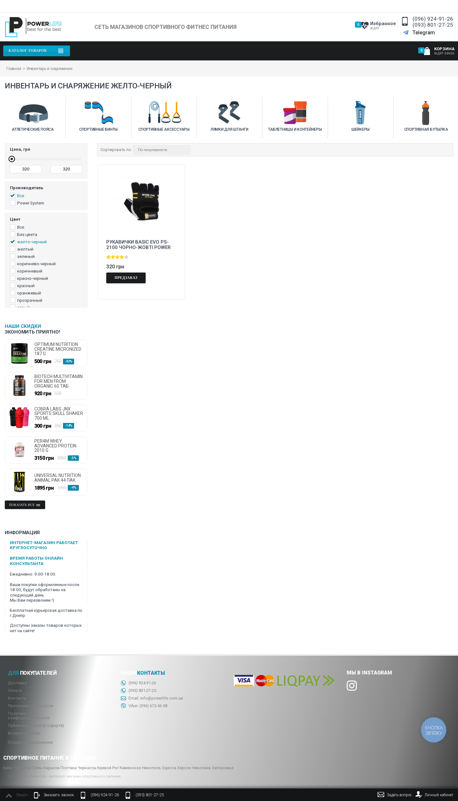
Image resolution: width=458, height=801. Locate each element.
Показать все (25, 505)
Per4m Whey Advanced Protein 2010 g (55, 446)
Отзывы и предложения (30, 742)
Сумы (37, 767)
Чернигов (22, 767)
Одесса (169, 767)
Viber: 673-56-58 (144, 706)
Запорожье (222, 767)
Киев (7, 767)
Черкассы (87, 767)
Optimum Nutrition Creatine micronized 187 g (57, 349)
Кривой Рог (108, 767)
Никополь (151, 767)
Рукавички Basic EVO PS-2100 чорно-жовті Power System (138, 244)
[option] (33, 117)
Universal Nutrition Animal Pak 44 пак (57, 477)
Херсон (184, 767)
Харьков (51, 767)
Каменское (130, 767)
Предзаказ (125, 278)
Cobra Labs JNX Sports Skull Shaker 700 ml (58, 414)
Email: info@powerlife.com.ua (152, 698)
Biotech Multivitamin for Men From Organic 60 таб (58, 381)
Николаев (201, 767)
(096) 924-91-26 (433, 19)
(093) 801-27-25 (433, 25)
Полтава (68, 767)
